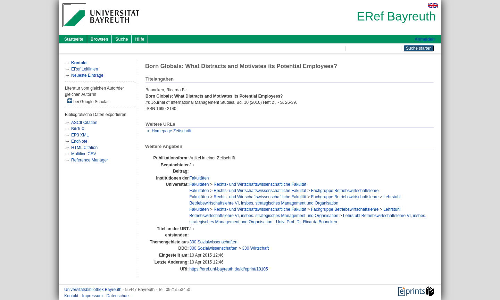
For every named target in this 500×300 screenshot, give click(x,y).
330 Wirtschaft (255, 248)
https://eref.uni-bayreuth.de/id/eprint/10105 (229, 269)
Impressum (93, 295)
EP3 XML (80, 135)
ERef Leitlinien (84, 69)
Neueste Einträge (87, 75)
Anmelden (425, 39)
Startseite (73, 39)
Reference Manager (89, 160)
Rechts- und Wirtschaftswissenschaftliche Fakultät (260, 184)
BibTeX (77, 128)
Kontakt (72, 295)
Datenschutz (118, 295)
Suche (121, 39)
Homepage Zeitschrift (171, 130)
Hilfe (139, 39)
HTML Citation (84, 147)
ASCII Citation (84, 122)
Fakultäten (199, 178)
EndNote (79, 141)
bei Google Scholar (88, 101)
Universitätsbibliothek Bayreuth (93, 289)
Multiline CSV (83, 153)
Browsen (99, 39)
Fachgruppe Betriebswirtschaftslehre (345, 190)
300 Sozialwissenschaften (214, 242)
